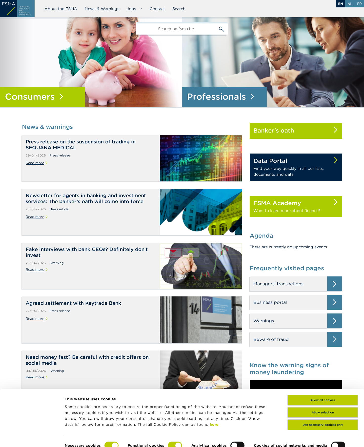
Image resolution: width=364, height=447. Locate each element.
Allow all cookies (322, 384)
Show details (77, 437)
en (340, 3)
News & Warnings (102, 8)
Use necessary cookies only (323, 409)
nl (349, 3)
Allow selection (323, 396)
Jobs (135, 8)
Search (178, 8)
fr (359, 3)
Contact (157, 8)
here (214, 408)
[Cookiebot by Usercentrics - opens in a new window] (32, 437)
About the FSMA (60, 8)
